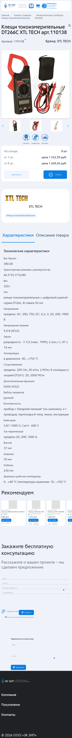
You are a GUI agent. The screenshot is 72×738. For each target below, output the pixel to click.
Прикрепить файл (9, 621)
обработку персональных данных (24, 627)
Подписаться (18, 677)
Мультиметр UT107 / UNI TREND (56, 522)
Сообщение (11, 604)
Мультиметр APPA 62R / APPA (36, 522)
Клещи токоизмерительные (25, 224)
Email (16, 668)
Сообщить (51, 179)
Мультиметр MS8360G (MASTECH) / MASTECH (13, 522)
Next (68, 129)
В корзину (6, 530)
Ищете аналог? (20, 179)
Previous (2, 129)
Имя (15, 657)
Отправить (26, 623)
